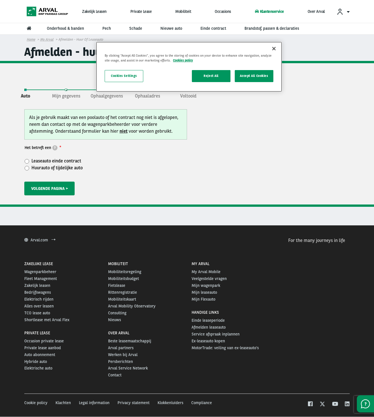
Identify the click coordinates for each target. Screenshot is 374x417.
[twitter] (322, 405)
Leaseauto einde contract (53, 160)
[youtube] (334, 405)
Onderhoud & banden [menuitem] (65, 28)
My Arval (46, 39)
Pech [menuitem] (106, 28)
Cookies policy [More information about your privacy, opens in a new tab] (183, 60)
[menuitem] (343, 11)
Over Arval (316, 11)
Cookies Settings (124, 76)
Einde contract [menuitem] (213, 28)
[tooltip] (54, 147)
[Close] (274, 48)
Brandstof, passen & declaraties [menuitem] (271, 28)
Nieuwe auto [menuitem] (171, 28)
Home (31, 39)
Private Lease (141, 11)
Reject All (211, 76)
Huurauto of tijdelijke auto (54, 167)
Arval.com (39, 240)
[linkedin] (347, 405)
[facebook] (310, 405)
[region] (189, 67)
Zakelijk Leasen (94, 11)
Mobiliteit (183, 11)
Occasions (223, 11)
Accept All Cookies (254, 76)
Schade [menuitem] (135, 28)
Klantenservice (269, 11)
